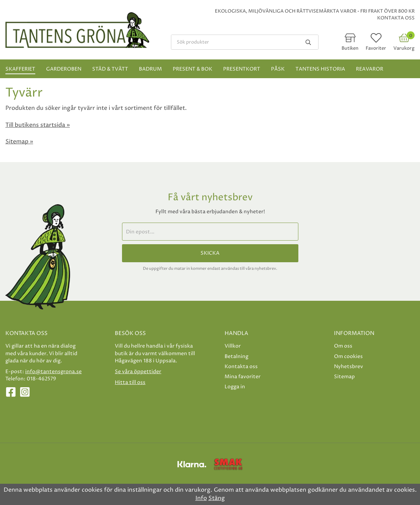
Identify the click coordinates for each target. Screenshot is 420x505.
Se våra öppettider (138, 371)
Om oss (343, 346)
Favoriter (376, 48)
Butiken (350, 48)
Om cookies (348, 356)
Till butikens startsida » (37, 125)
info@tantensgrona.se (53, 371)
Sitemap (344, 376)
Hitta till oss (130, 382)
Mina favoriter (243, 376)
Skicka (210, 253)
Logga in (235, 386)
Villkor (233, 346)
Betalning (236, 356)
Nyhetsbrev (348, 366)
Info (201, 498)
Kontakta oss (396, 18)
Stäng (216, 498)
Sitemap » (19, 142)
